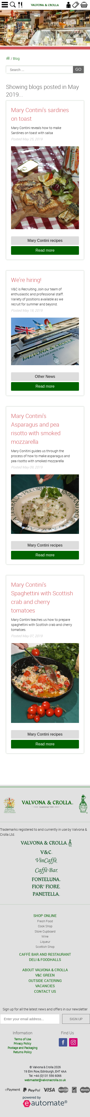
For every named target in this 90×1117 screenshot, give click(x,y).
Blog (16, 58)
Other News (45, 376)
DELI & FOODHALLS (45, 959)
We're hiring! (26, 280)
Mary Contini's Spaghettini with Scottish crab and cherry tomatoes (42, 597)
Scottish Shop (45, 946)
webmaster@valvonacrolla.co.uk (45, 1080)
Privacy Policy (22, 1043)
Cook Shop (45, 926)
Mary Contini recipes (45, 241)
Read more (45, 250)
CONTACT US (45, 991)
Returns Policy (22, 1052)
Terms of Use (22, 1039)
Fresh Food (45, 921)
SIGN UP (76, 1019)
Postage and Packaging (22, 1048)
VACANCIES (45, 985)
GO (78, 69)
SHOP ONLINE (45, 915)
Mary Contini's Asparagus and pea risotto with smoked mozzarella (35, 428)
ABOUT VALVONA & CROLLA (45, 969)
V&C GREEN (45, 975)
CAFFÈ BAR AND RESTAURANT (45, 954)
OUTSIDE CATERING (45, 980)
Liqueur (45, 941)
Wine (45, 936)
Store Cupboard (45, 931)
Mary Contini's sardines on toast (40, 114)
